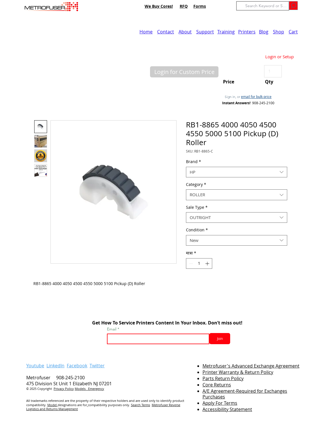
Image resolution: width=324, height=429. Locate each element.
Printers (247, 32)
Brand (193, 161)
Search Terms (140, 405)
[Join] (219, 338)
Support (205, 32)
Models (81, 388)
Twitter (97, 365)
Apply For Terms (219, 403)
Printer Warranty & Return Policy (237, 372)
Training (226, 32)
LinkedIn (55, 365)
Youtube (35, 365)
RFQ (184, 6)
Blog (263, 32)
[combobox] (236, 172)
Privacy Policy (64, 388)
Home (146, 32)
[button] (184, 71)
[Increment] (207, 263)
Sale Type (197, 207)
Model (52, 405)
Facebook (77, 365)
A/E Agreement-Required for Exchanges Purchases (244, 394)
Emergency (96, 388)
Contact (165, 32)
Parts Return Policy (223, 378)
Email (112, 329)
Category (196, 184)
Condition (197, 229)
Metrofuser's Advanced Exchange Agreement (250, 366)
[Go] (293, 5)
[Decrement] (190, 263)
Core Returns (216, 385)
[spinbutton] (199, 263)
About (185, 32)
